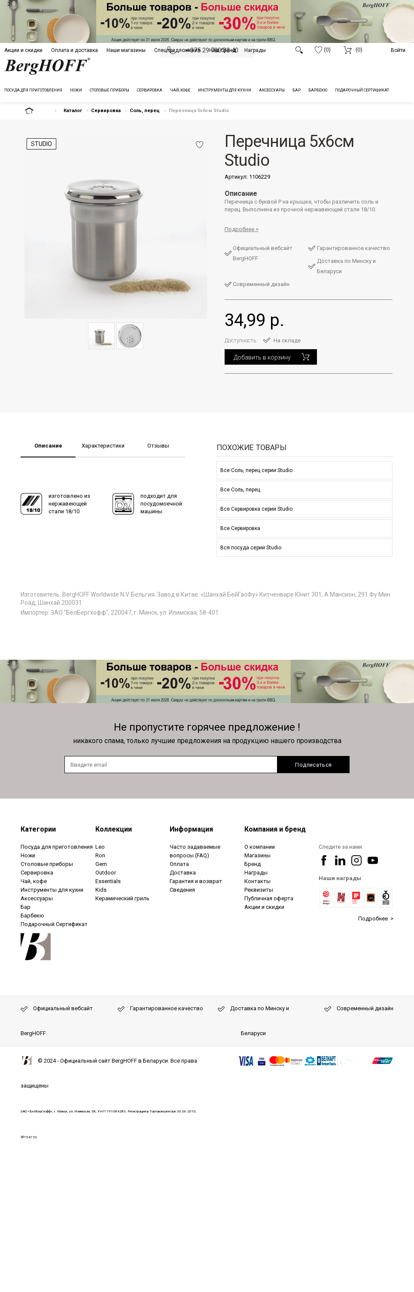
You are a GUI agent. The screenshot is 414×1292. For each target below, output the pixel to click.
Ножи (28, 855)
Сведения (182, 890)
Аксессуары (37, 898)
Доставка (183, 872)
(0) (323, 49)
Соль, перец (145, 110)
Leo (100, 847)
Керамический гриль (122, 898)
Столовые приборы (47, 864)
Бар (25, 907)
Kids (101, 890)
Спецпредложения (177, 50)
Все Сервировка (240, 528)
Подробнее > (375, 918)
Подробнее (239, 229)
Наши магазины (126, 50)
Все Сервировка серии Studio (256, 509)
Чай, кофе (34, 881)
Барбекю (32, 915)
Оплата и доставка (74, 50)
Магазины (257, 855)
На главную (36, 110)
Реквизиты (258, 890)
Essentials (108, 881)
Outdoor (105, 872)
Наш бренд (222, 50)
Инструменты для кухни (52, 890)
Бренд (252, 864)
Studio (41, 143)
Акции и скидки (23, 50)
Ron (100, 855)
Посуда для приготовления (57, 847)
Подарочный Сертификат (54, 924)
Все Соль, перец (240, 490)
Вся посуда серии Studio (250, 548)
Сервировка (106, 110)
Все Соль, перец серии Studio (256, 470)
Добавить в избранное (199, 144)
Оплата (179, 864)
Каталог (73, 110)
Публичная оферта (268, 898)
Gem (101, 864)
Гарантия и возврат (196, 881)
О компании (259, 847)
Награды (255, 50)
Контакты (257, 881)
